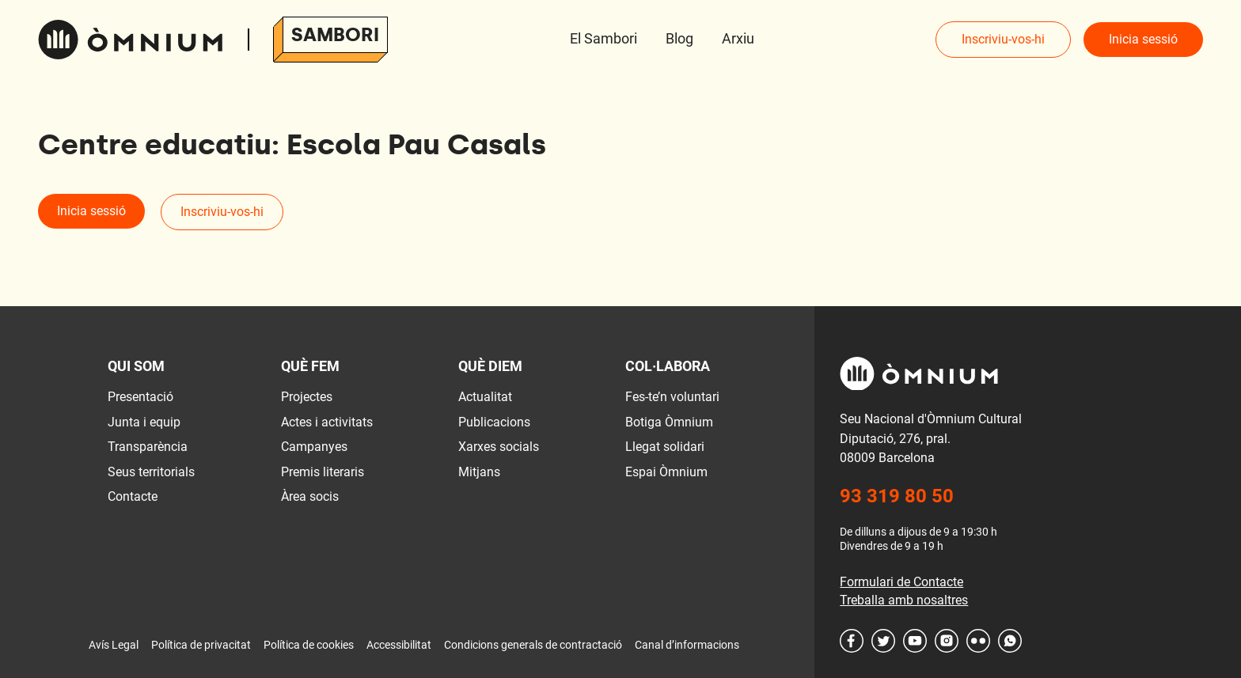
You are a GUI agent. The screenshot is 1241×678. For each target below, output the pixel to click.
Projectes (306, 396)
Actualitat (485, 396)
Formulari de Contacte (901, 581)
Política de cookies (309, 644)
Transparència (148, 446)
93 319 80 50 (897, 496)
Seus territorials (151, 471)
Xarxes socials (498, 446)
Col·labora (667, 366)
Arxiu (738, 38)
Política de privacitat (201, 644)
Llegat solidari (664, 446)
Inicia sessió (1143, 39)
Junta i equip (144, 422)
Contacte (132, 496)
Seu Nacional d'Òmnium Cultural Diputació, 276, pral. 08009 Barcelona (931, 438)
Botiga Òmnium (669, 422)
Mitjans (479, 471)
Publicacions (494, 422)
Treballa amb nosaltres (904, 600)
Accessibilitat (398, 644)
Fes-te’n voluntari (672, 396)
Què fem (310, 366)
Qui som (136, 366)
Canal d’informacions (687, 644)
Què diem (490, 366)
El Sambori (603, 38)
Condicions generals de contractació (533, 644)
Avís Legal (114, 644)
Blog (679, 38)
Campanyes (314, 446)
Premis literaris (322, 471)
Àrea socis (310, 496)
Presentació (140, 396)
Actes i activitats (327, 422)
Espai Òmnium (666, 471)
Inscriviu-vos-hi (1003, 39)
